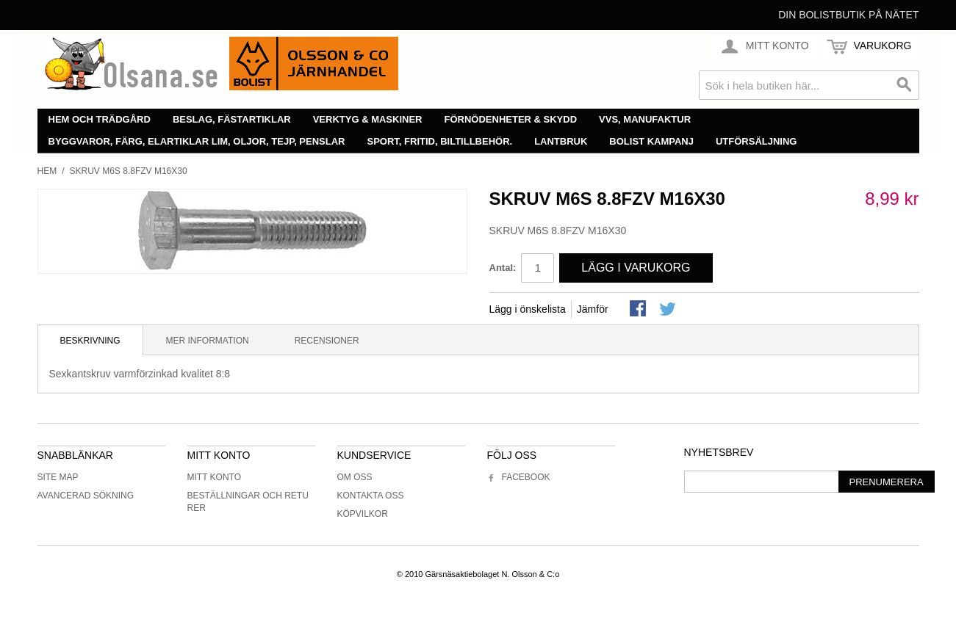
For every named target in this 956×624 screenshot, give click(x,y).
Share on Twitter (668, 309)
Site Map (58, 477)
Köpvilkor (362, 514)
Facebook (518, 477)
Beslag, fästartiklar (232, 119)
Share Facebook (639, 309)
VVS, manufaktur (645, 119)
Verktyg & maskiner (368, 119)
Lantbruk (560, 141)
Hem (47, 171)
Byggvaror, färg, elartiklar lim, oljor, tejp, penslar (196, 141)
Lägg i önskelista (527, 309)
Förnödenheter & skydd (511, 119)
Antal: (503, 267)
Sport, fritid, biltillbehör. (440, 141)
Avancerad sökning (85, 495)
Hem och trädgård (99, 119)
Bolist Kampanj (651, 141)
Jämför (592, 309)
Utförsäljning (756, 141)
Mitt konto (214, 477)
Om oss (355, 477)
